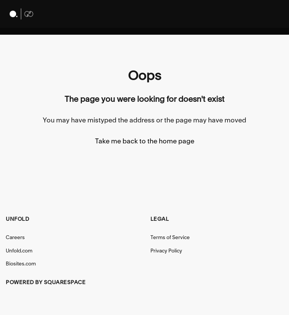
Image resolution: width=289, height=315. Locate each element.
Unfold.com (19, 251)
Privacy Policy (166, 251)
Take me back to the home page (144, 141)
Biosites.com (21, 263)
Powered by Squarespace (46, 282)
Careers (15, 237)
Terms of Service (170, 237)
